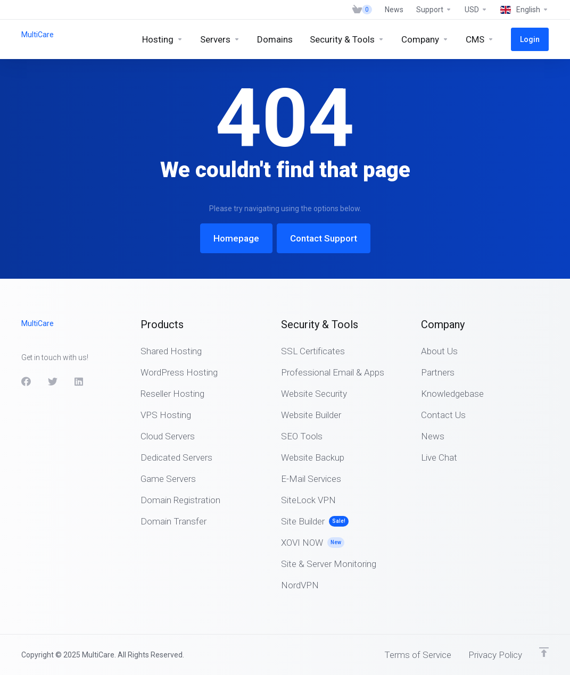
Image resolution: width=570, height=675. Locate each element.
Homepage (236, 238)
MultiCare (37, 34)
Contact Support (323, 238)
